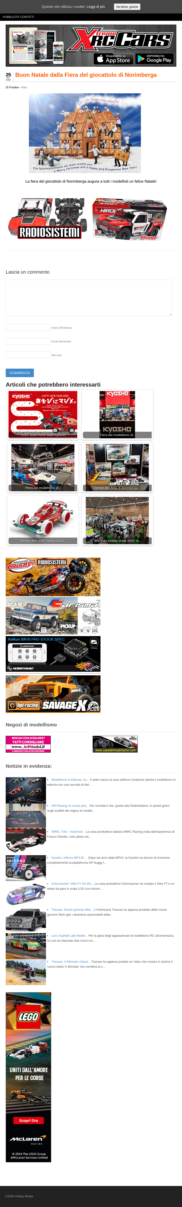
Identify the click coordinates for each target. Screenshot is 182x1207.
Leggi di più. (96, 6)
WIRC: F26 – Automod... (68, 831)
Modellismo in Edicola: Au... (70, 779)
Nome (61, 327)
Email (61, 341)
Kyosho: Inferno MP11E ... (69, 857)
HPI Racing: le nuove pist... (70, 805)
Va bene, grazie (127, 7)
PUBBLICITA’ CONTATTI (18, 17)
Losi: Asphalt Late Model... (69, 935)
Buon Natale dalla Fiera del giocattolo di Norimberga (86, 75)
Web (24, 87)
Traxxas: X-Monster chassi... (70, 961)
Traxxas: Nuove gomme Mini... (72, 909)
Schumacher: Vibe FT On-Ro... (72, 883)
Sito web (56, 355)
